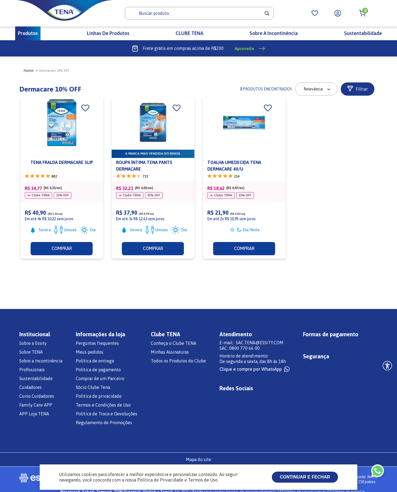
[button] (357, 89)
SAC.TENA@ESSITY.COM (259, 342)
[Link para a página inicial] (27, 70)
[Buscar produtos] (267, 13)
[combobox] (199, 13)
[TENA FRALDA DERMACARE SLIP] (61, 178)
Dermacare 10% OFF (54, 70)
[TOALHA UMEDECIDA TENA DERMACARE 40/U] (244, 178)
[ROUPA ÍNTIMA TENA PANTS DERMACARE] (153, 178)
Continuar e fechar (305, 477)
